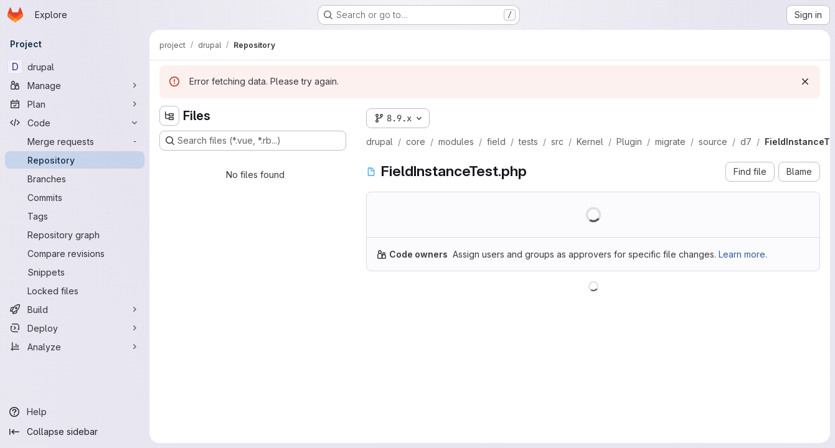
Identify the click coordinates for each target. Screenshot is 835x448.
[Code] (74, 122)
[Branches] (74, 178)
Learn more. (743, 254)
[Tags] (74, 216)
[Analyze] (74, 346)
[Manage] (74, 85)
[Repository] (74, 160)
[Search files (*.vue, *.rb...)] (252, 141)
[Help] (74, 412)
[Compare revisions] (74, 253)
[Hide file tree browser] (169, 116)
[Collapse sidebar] (74, 432)
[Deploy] (74, 328)
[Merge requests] (74, 141)
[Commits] (74, 197)
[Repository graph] (74, 234)
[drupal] (74, 66)
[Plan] (74, 104)
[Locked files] (74, 290)
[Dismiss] (805, 81)
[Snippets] (74, 272)
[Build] (74, 309)
